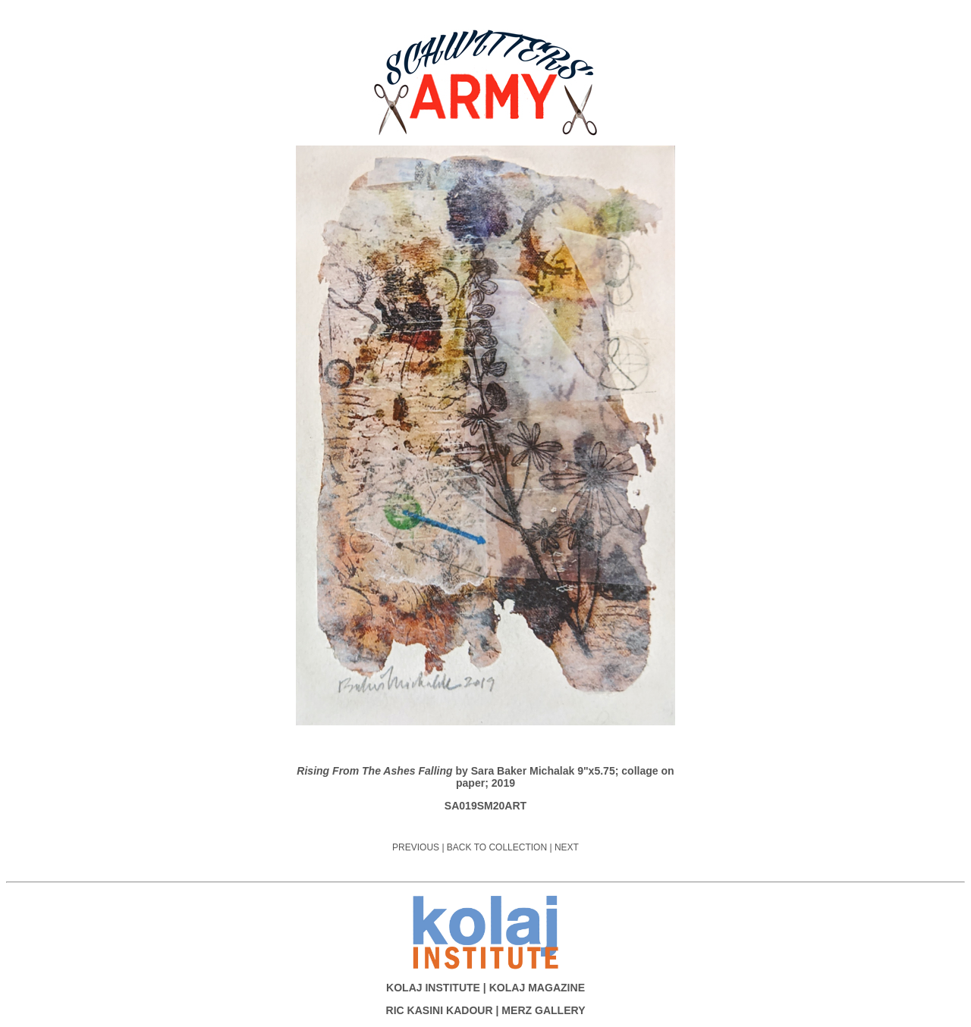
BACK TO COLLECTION (497, 847)
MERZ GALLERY (543, 1010)
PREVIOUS (415, 847)
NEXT (567, 847)
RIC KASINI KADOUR (439, 1010)
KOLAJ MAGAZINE (537, 988)
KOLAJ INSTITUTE (433, 988)
